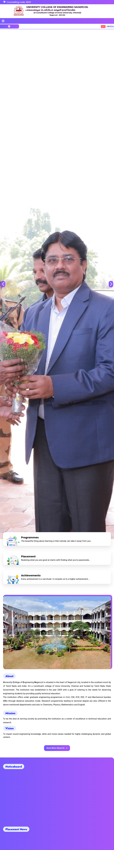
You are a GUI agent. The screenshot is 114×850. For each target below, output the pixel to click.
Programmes (30, 537)
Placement (28, 556)
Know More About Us (57, 748)
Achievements (31, 575)
